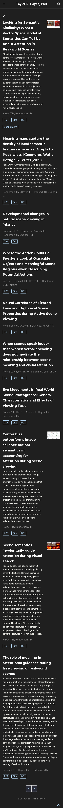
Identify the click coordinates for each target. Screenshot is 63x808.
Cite (15, 120)
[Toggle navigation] (4, 4)
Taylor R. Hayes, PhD (31, 4)
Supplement (10, 127)
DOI (23, 120)
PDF (6, 120)
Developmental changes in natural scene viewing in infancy (26, 219)
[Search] (58, 4)
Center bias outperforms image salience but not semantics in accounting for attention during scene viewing (22, 450)
